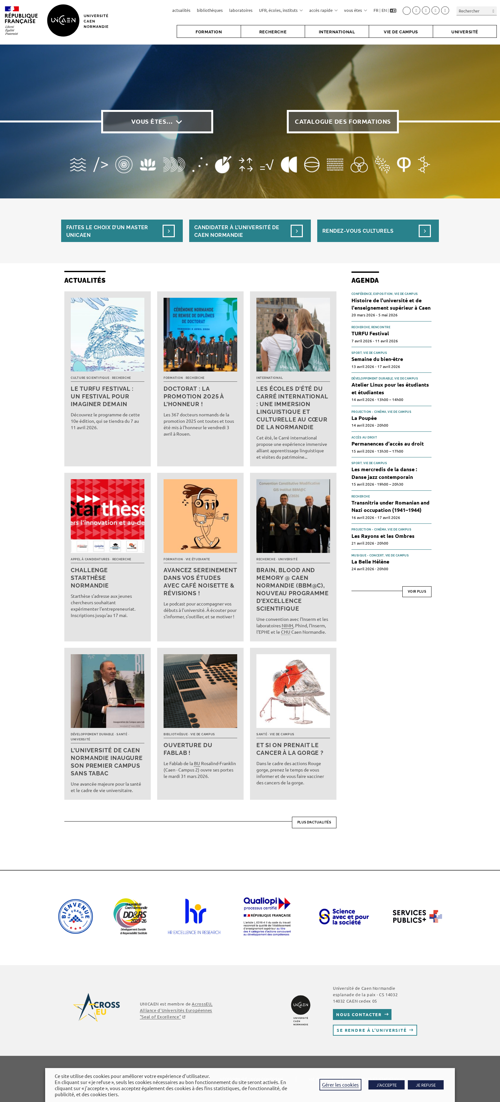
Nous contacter (359, 1014)
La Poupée (364, 417)
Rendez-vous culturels (357, 231)
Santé (122, 734)
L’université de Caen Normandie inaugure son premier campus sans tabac (107, 762)
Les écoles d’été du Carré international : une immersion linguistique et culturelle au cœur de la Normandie (292, 407)
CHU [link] (285, 632)
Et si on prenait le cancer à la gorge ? (290, 749)
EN (384, 10)
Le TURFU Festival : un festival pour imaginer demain (102, 396)
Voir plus (417, 591)
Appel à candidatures (90, 559)
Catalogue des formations (343, 121)
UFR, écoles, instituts (281, 10)
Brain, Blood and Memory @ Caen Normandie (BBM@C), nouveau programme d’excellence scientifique (292, 589)
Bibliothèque (176, 734)
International (269, 378)
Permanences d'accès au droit (387, 443)
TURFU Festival (370, 333)
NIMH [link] (287, 625)
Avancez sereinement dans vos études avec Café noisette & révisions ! (200, 582)
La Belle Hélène (370, 561)
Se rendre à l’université (372, 1030)
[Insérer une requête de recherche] (476, 10)
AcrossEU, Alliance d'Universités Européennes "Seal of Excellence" (176, 1010)
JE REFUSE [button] (426, 1085)
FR (376, 10)
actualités (181, 10)
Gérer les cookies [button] (340, 1084)
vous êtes (355, 10)
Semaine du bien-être (377, 358)
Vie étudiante (198, 559)
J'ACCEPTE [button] (386, 1085)
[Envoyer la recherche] (494, 10)
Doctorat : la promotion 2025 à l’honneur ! (194, 396)
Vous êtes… (152, 121)
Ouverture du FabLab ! (188, 749)
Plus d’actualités (314, 822)
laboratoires (241, 10)
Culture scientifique (90, 378)
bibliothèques (210, 10)
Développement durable (92, 734)
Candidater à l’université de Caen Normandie (236, 231)
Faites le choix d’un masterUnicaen (107, 231)
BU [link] (197, 763)
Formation (173, 378)
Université (288, 559)
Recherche (121, 378)
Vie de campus (202, 734)
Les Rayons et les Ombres (383, 535)
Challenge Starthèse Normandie (90, 578)
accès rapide (323, 10)
